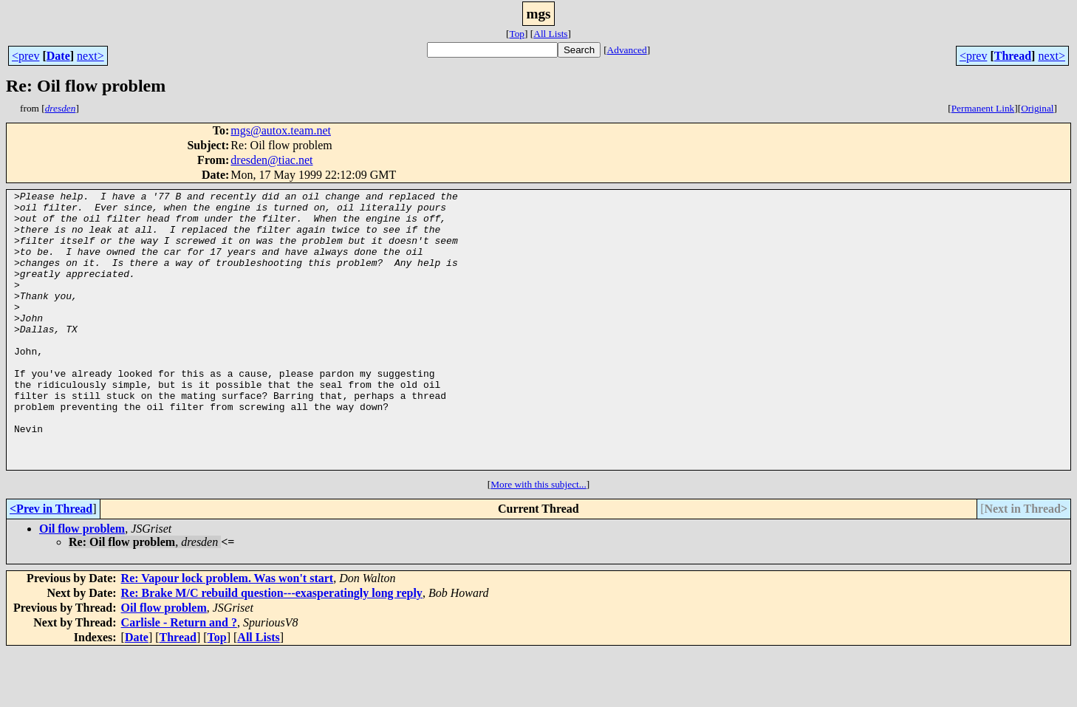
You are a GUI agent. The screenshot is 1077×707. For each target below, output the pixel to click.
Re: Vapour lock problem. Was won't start (227, 633)
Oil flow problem (82, 584)
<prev (25, 55)
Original (1037, 108)
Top (516, 33)
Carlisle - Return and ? (179, 678)
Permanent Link (983, 108)
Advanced (627, 49)
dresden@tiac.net (271, 160)
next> (90, 55)
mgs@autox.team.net (280, 130)
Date (58, 55)
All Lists (550, 33)
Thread (1012, 55)
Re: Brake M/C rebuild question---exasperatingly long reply (272, 648)
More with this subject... (538, 539)
